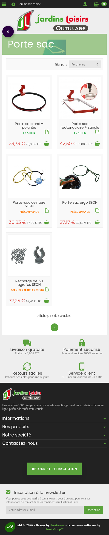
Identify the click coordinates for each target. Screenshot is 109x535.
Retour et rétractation (54, 468)
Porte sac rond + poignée (29, 125)
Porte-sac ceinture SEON (29, 204)
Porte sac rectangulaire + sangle (80, 125)
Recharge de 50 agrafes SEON (29, 283)
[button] (10, 527)
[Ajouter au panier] (46, 143)
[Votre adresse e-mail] (45, 510)
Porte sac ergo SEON (80, 202)
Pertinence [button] (78, 64)
